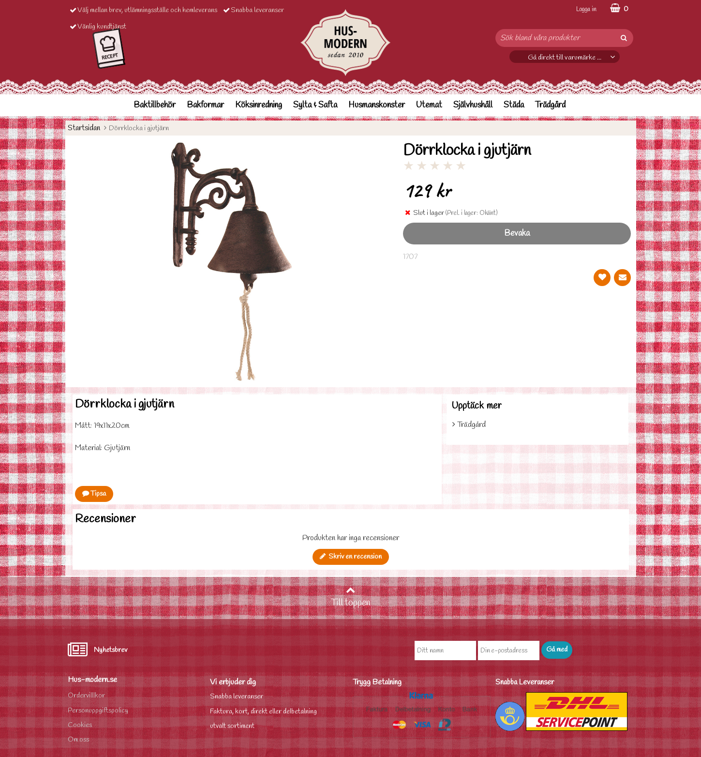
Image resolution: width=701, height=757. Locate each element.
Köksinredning (258, 105)
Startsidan (84, 128)
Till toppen (351, 597)
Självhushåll (472, 105)
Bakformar (205, 105)
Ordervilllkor (86, 695)
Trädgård (550, 105)
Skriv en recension (351, 556)
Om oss (78, 739)
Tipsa (94, 494)
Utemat (429, 105)
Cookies (80, 725)
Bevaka (517, 233)
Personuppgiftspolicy (98, 710)
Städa (514, 105)
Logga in (586, 9)
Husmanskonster (376, 105)
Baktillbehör (155, 105)
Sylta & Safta (315, 105)
